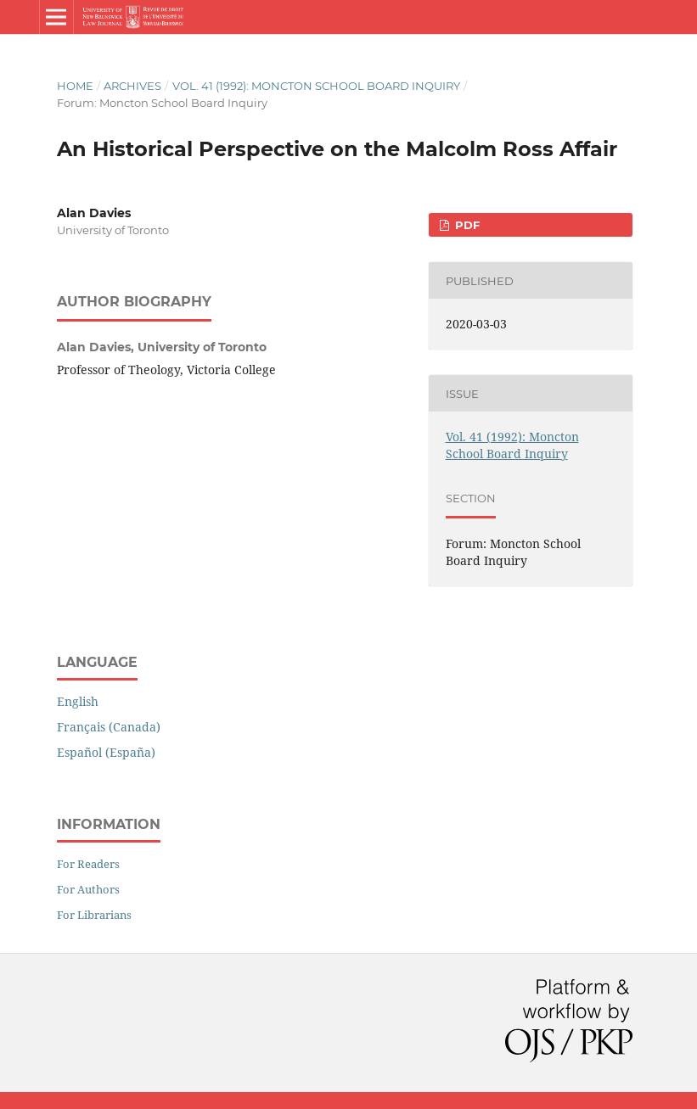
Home (75, 85)
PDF (466, 225)
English (77, 701)
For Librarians (94, 914)
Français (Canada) (108, 727)
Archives (132, 85)
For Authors (88, 889)
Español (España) (106, 752)
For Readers (88, 863)
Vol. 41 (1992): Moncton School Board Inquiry (316, 85)
